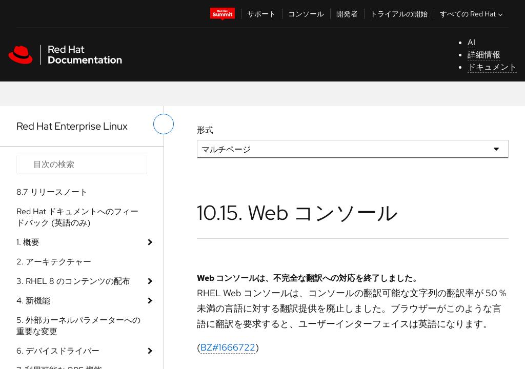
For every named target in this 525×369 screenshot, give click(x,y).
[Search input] (81, 164)
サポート (261, 13)
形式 (205, 130)
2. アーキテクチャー (53, 261)
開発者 (347, 13)
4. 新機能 (33, 300)
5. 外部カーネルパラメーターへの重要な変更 (78, 326)
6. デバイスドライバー (57, 350)
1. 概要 (27, 242)
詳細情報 (484, 54)
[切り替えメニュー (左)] (163, 124)
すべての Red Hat (472, 13)
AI (471, 42)
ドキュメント (492, 66)
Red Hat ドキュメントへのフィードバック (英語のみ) (77, 217)
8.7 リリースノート (52, 192)
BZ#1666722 (227, 347)
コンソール (306, 13)
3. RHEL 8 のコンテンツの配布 (73, 281)
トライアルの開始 (399, 13)
